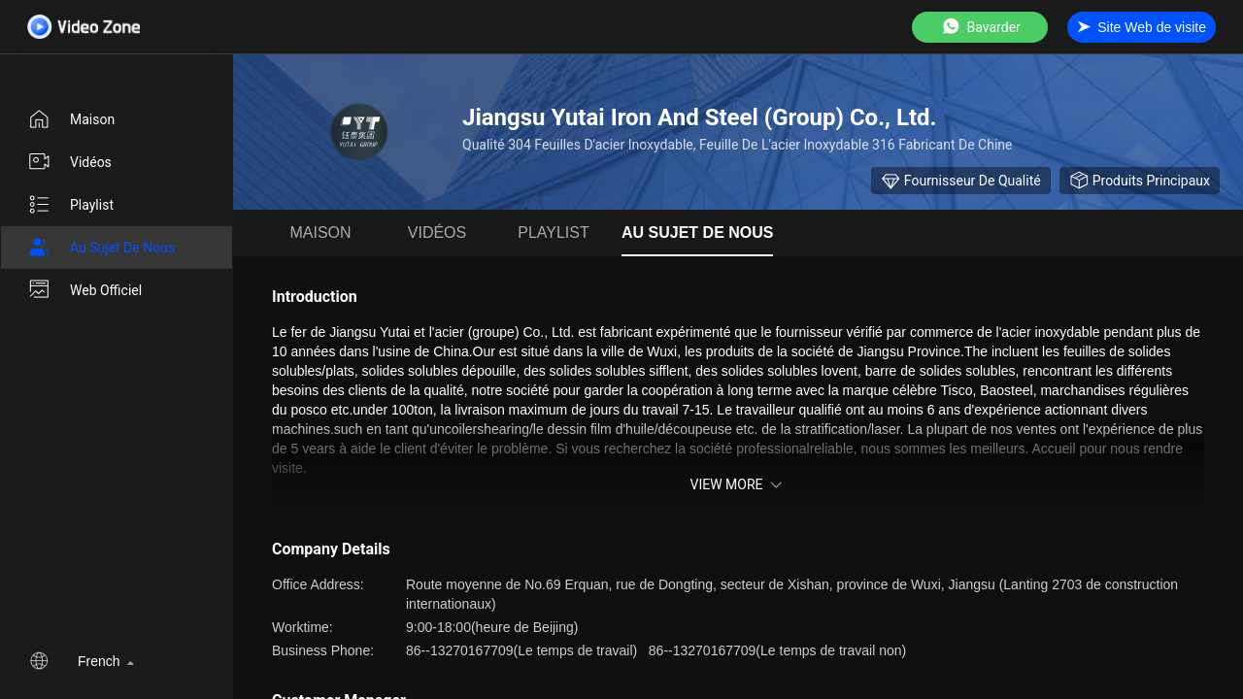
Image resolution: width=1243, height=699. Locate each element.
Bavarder (980, 27)
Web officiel (84, 290)
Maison (71, 119)
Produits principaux (1139, 180)
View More (737, 484)
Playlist (70, 204)
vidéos (69, 162)
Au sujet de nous (101, 247)
